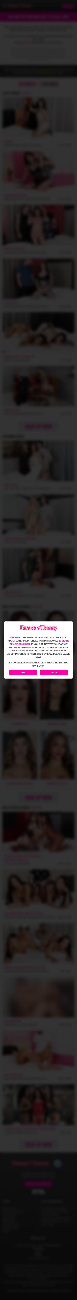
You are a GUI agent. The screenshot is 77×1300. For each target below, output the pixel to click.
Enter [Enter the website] (54, 673)
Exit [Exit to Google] (23, 673)
